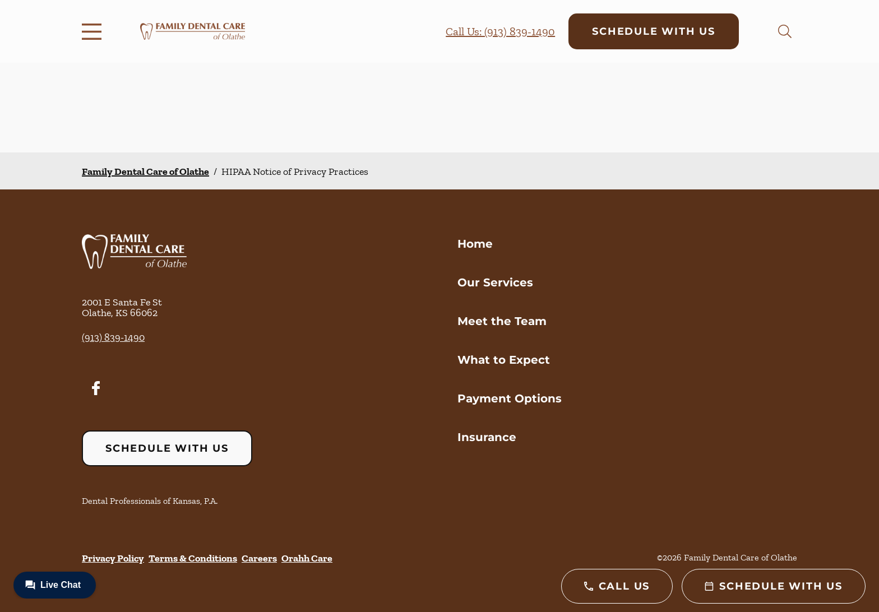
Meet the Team (502, 321)
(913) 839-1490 (113, 337)
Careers (259, 558)
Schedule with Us (653, 31)
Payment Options (509, 398)
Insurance (486, 437)
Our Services (495, 282)
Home (475, 244)
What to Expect (503, 360)
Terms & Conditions (193, 558)
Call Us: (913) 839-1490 (500, 31)
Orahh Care (306, 558)
